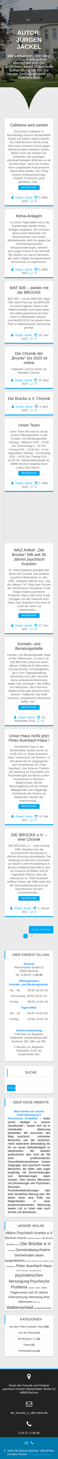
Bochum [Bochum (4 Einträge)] (11, 1238)
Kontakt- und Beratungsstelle (29, 646)
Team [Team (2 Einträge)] (44, 1287)
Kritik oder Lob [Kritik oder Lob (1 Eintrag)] (37, 1261)
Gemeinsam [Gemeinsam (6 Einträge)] (24, 1255)
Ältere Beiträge (41, 930)
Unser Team (29, 425)
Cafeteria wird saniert (29, 125)
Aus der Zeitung (27, 1332)
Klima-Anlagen (29, 216)
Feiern (27, 1344)
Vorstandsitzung (27, 1350)
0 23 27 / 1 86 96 (31, 975)
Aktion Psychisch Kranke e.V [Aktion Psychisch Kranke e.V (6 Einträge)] (28, 1233)
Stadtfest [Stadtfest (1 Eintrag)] (31, 1288)
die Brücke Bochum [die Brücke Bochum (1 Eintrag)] (34, 1238)
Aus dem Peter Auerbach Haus (26, 1326)
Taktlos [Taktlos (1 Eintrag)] (38, 1288)
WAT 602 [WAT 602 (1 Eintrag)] (36, 1302)
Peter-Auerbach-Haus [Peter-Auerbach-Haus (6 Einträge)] (34, 1266)
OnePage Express (38, 1454)
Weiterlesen (29, 187)
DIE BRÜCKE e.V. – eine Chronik (29, 837)
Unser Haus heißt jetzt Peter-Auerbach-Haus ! (29, 738)
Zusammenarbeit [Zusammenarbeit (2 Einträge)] (42, 1308)
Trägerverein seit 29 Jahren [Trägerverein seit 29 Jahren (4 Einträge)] (29, 1292)
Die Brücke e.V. (26, 1338)
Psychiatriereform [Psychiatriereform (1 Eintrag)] (35, 1271)
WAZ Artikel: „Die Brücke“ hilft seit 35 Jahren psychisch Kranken (29, 557)
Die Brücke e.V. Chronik (29, 398)
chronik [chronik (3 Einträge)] (21, 1238)
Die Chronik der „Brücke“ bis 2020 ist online (29, 358)
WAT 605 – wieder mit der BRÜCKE (29, 290)
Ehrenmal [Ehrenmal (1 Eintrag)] (11, 1250)
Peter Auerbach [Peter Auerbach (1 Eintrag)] (22, 1271)
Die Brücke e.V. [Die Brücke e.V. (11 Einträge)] (36, 1243)
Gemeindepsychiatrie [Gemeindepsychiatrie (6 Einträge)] (33, 1250)
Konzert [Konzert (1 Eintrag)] (28, 1261)
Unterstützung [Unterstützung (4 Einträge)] (18, 1297)
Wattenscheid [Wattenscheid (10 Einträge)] (20, 1307)
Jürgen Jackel (23, 197)
